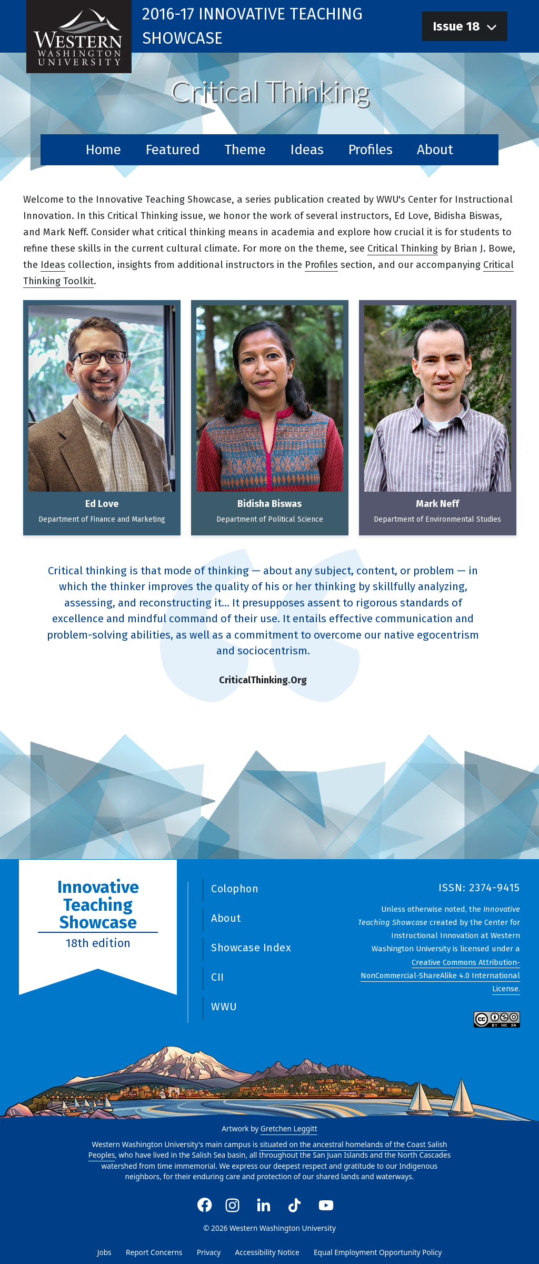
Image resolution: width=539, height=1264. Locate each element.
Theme (245, 150)
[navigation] (464, 26)
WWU (224, 1006)
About (435, 150)
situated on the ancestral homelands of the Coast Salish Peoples (267, 1149)
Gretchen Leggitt (289, 1128)
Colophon (234, 888)
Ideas (307, 150)
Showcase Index (251, 947)
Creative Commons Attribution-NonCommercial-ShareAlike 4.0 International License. (440, 975)
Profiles (370, 150)
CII (217, 977)
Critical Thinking (402, 248)
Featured (172, 150)
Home (103, 150)
